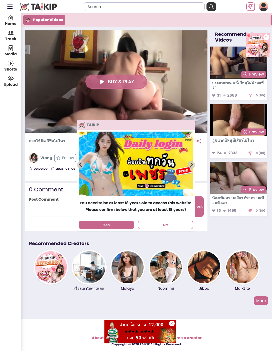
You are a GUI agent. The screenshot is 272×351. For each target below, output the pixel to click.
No (165, 225)
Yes (106, 225)
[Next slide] (191, 165)
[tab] (136, 198)
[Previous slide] (80, 165)
